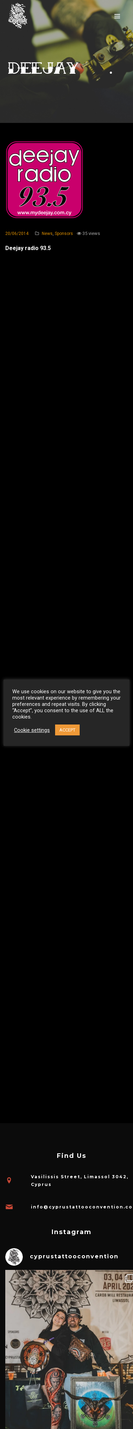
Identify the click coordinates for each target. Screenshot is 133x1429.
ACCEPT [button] (67, 730)
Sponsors (64, 233)
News (47, 233)
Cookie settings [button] (32, 730)
